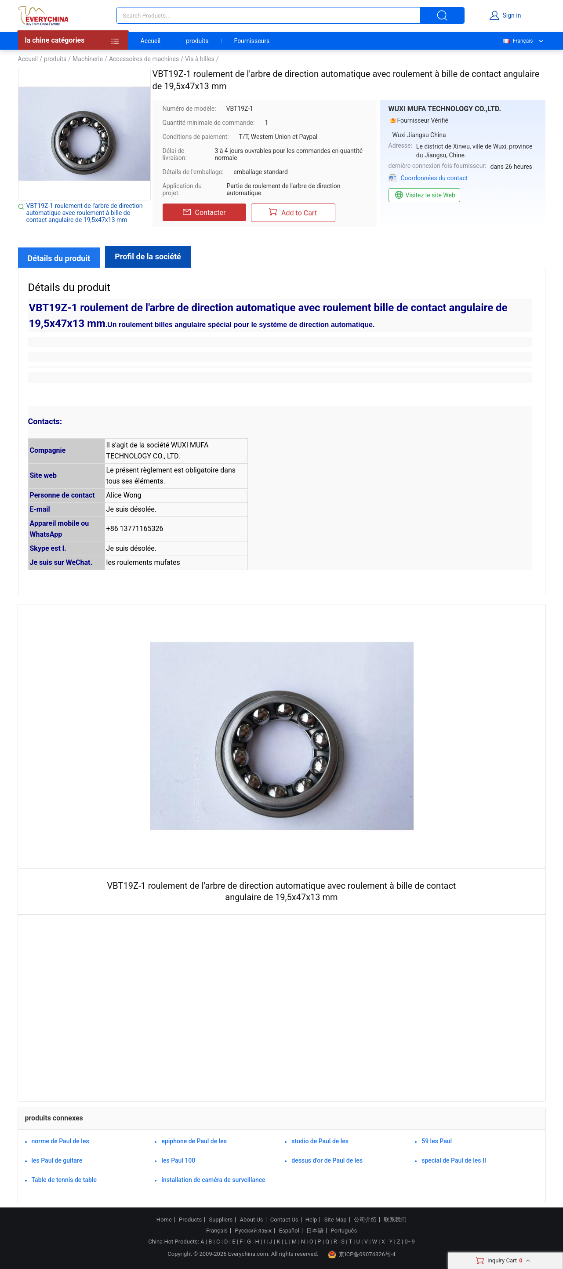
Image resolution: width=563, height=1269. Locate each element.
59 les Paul (436, 1141)
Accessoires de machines (144, 58)
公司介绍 (365, 1219)
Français (517, 41)
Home (164, 1219)
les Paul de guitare (57, 1160)
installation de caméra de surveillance (213, 1179)
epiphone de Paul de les (194, 1141)
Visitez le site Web (424, 195)
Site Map (335, 1219)
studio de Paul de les (320, 1141)
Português (344, 1230)
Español (289, 1230)
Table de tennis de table (64, 1179)
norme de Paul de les (60, 1141)
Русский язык (253, 1230)
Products (190, 1219)
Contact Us (284, 1219)
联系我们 (395, 1219)
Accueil (151, 40)
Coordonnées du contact (434, 178)
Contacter (204, 212)
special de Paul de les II (453, 1160)
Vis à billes (199, 58)
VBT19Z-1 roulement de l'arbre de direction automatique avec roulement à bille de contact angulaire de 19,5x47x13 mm (84, 212)
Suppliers (220, 1219)
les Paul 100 (178, 1160)
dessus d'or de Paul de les (327, 1160)
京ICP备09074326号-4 (362, 1254)
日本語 (314, 1230)
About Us (251, 1219)
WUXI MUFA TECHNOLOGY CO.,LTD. (445, 109)
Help (311, 1219)
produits (197, 40)
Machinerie (88, 58)
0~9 (409, 1241)
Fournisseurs (252, 40)
